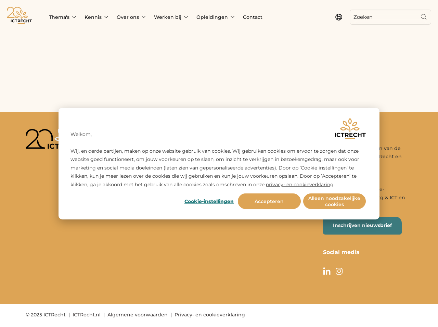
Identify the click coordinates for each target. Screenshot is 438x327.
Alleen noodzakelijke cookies (334, 201)
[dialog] (219, 163)
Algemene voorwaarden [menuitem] (137, 315)
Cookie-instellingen (209, 201)
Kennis (93, 17)
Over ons (128, 17)
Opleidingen (212, 17)
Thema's (59, 17)
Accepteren (269, 201)
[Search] (423, 17)
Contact (252, 17)
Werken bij (167, 17)
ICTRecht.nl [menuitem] (87, 315)
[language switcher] (339, 17)
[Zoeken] (383, 17)
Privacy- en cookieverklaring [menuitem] (210, 315)
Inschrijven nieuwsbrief (362, 225)
